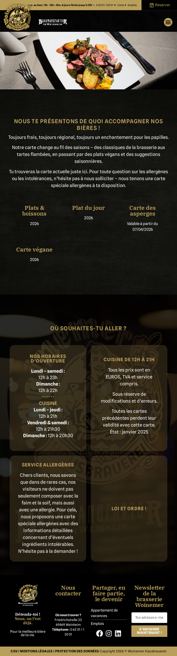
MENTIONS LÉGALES (36, 651)
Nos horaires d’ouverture (48, 359)
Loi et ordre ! (129, 508)
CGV (14, 651)
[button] (168, 22)
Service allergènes (48, 465)
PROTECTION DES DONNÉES (77, 651)
